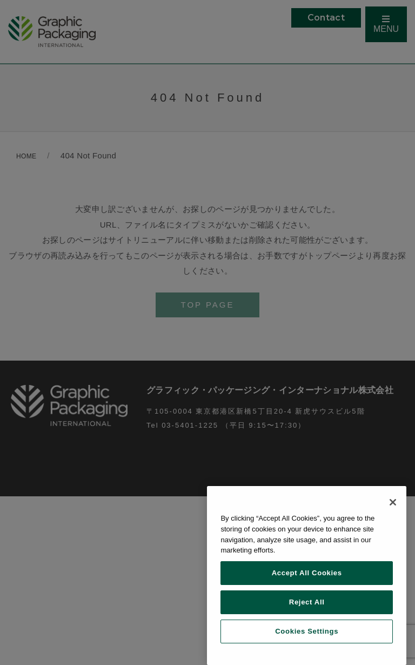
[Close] (393, 502)
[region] (306, 575)
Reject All (307, 602)
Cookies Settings (306, 631)
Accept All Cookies (307, 573)
